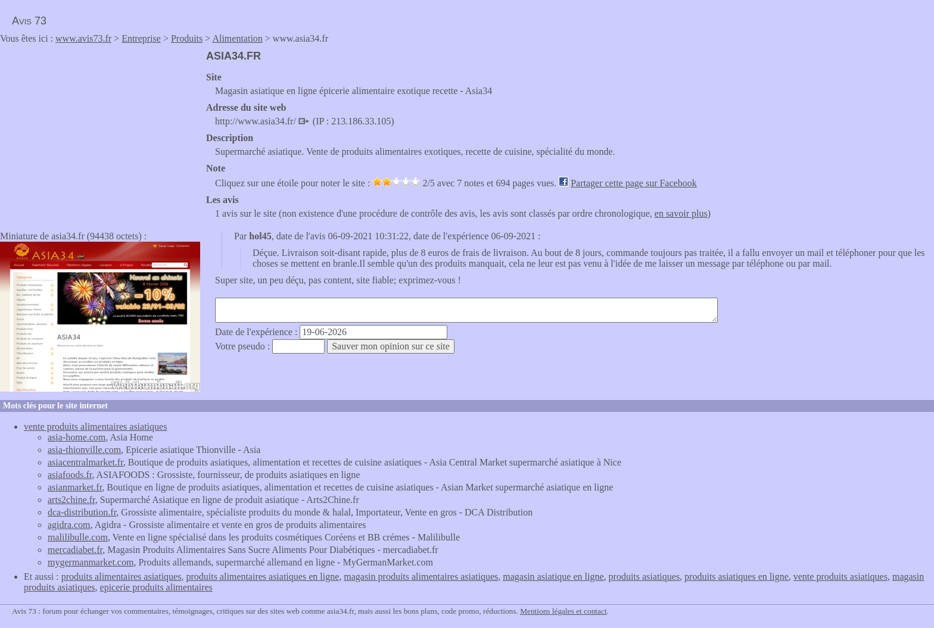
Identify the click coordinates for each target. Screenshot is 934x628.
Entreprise (141, 38)
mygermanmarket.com (90, 562)
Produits (187, 38)
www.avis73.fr (83, 38)
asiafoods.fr (70, 475)
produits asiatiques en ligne (736, 576)
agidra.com (69, 525)
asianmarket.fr (75, 487)
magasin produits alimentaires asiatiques (421, 576)
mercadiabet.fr (75, 550)
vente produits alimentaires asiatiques (95, 426)
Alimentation (237, 38)
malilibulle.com (78, 537)
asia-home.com (76, 437)
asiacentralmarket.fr (85, 462)
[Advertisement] (100, 133)
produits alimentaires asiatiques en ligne (262, 576)
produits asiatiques (644, 576)
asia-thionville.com (84, 450)
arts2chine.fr (71, 500)
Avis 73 (29, 21)
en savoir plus (681, 213)
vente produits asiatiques (840, 576)
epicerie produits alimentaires (156, 587)
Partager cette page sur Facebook (633, 183)
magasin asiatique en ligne (553, 576)
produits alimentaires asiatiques (121, 576)
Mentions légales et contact (563, 611)
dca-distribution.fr (82, 512)
